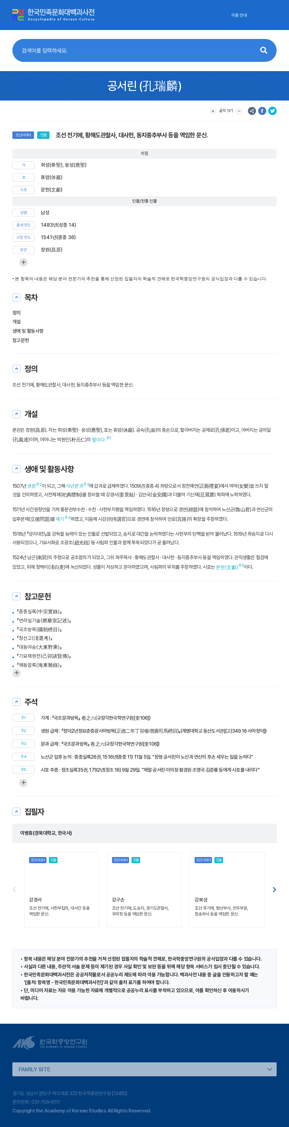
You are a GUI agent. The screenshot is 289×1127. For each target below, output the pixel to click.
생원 (31, 486)
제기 (60, 519)
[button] (275, 890)
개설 (16, 322)
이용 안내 (239, 15)
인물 (43, 135)
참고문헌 (20, 340)
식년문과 (74, 486)
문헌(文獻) (227, 567)
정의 (16, 313)
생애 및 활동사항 (27, 331)
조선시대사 (23, 135)
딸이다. (99, 440)
